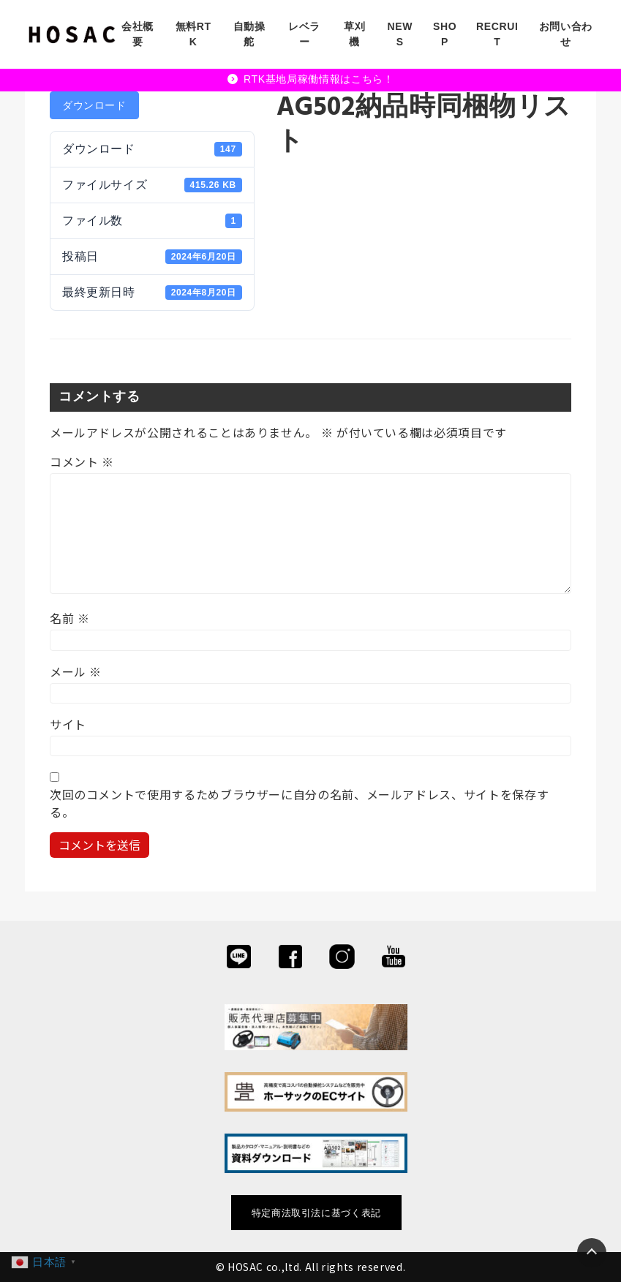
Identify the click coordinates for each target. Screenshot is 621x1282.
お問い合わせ (565, 34)
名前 (70, 618)
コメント (82, 461)
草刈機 (354, 34)
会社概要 (137, 34)
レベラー (304, 34)
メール (76, 671)
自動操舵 (249, 34)
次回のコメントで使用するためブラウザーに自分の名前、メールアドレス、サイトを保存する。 (299, 803)
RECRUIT (497, 34)
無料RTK (193, 34)
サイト (68, 724)
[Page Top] (591, 1252)
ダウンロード (94, 105)
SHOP (444, 34)
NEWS (400, 34)
